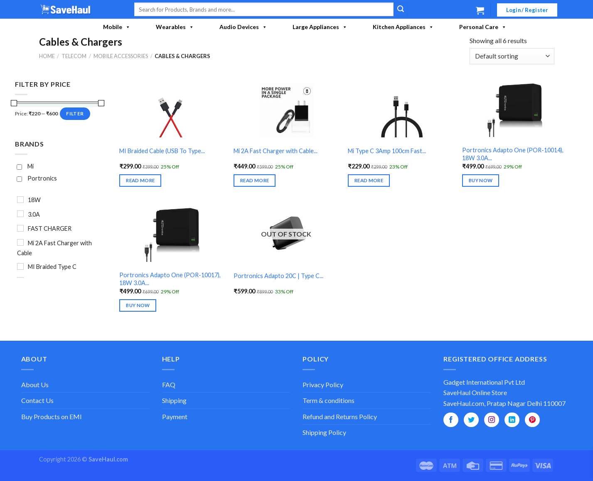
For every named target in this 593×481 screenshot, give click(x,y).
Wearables (175, 27)
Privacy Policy (323, 384)
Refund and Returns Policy (340, 416)
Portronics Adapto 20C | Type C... (278, 275)
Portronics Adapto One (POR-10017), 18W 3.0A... (170, 278)
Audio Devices (243, 27)
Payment (174, 416)
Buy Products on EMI (51, 416)
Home (47, 56)
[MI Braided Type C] (20, 266)
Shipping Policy (324, 432)
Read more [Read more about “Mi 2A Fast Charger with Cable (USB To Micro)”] (254, 180)
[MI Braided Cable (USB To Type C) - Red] (171, 110)
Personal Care (483, 27)
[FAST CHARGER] (20, 228)
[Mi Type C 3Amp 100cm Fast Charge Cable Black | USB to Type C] (400, 110)
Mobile (116, 27)
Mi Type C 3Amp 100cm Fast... (387, 150)
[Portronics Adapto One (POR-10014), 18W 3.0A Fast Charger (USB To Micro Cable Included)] (514, 110)
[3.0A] (20, 213)
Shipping (174, 400)
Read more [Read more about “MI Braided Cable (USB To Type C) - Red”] (140, 180)
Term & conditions (328, 400)
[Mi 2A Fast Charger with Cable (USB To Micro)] (286, 110)
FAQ (168, 384)
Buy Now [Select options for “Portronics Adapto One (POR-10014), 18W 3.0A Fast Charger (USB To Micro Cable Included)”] (480, 180)
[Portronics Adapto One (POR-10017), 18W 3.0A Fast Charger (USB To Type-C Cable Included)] (171, 235)
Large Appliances (320, 27)
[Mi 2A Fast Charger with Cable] (20, 242)
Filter (75, 113)
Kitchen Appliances (403, 27)
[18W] (20, 199)
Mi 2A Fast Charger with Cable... (275, 150)
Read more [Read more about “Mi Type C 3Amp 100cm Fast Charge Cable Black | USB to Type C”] (368, 180)
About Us (35, 384)
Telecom (74, 56)
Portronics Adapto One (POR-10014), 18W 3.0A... (512, 153)
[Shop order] (512, 56)
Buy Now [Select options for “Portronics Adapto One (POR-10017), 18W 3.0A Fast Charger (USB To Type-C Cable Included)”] (138, 305)
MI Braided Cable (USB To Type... (162, 150)
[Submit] (401, 9)
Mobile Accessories (121, 56)
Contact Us (37, 400)
